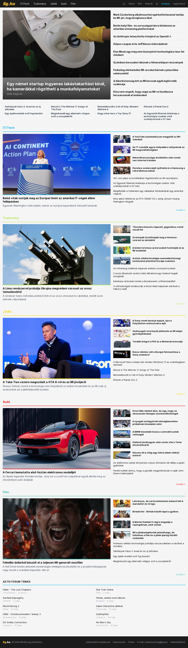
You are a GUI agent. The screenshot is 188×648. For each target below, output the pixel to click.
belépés (165, 3)
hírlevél (149, 3)
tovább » (180, 210)
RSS (140, 3)
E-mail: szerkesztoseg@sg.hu (152, 642)
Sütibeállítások (177, 642)
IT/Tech (24, 3)
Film (73, 3)
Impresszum (119, 642)
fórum (132, 3)
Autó (64, 3)
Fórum (131, 642)
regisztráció (179, 3)
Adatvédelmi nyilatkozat (98, 642)
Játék (53, 3)
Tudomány (39, 3)
